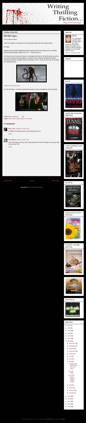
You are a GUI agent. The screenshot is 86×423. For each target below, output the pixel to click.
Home (32, 181)
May (70, 361)
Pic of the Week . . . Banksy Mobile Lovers (72, 379)
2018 (69, 333)
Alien (9, 118)
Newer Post (8, 181)
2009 (69, 406)
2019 (69, 330)
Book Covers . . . (61, 26)
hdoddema (49, 419)
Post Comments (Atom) (36, 187)
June (70, 359)
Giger (18, 118)
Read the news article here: (12, 85)
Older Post (55, 181)
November (72, 346)
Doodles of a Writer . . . (31, 26)
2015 (69, 338)
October (71, 348)
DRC (75, 36)
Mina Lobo (11, 128)
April (70, 385)
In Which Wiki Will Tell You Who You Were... (73, 366)
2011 (69, 401)
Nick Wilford (12, 139)
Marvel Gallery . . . (47, 26)
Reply (10, 134)
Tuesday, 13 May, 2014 (22, 128)
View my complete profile (72, 53)
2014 (69, 341)
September (72, 351)
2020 (69, 328)
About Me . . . (16, 26)
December (72, 343)
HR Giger (29, 118)
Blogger (63, 419)
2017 (69, 336)
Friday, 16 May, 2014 (23, 139)
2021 (69, 325)
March (71, 387)
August (71, 353)
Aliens (14, 118)
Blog (6, 26)
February (72, 390)
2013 (69, 396)
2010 (69, 404)
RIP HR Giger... (71, 372)
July (70, 356)
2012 (69, 399)
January (71, 393)
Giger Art (23, 118)
